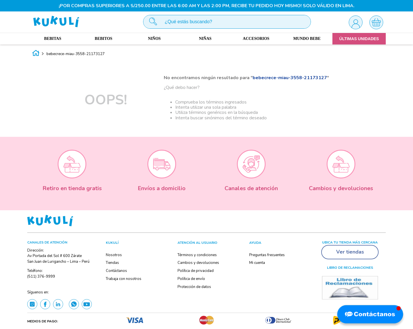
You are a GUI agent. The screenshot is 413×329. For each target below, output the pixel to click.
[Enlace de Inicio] (36, 54)
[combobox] (227, 22)
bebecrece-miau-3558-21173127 (75, 54)
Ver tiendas (350, 251)
